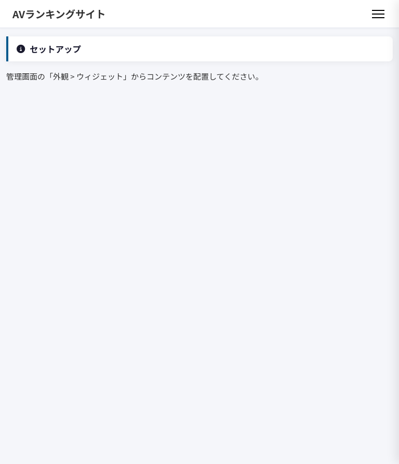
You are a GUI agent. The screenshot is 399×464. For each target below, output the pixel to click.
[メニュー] (378, 14)
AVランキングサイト (59, 13)
